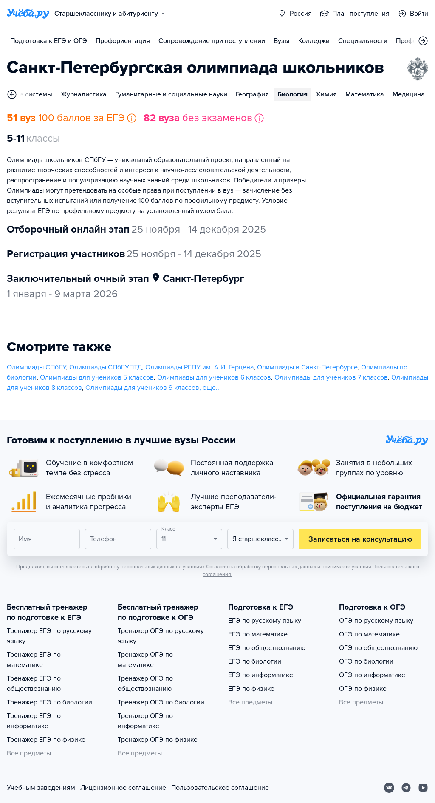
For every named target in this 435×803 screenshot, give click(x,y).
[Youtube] (423, 788)
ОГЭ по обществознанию (378, 648)
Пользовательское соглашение (220, 787)
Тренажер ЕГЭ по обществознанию (34, 683)
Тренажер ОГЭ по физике (158, 739)
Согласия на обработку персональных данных (261, 567)
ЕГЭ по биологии (254, 661)
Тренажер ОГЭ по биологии (161, 702)
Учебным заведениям (41, 787)
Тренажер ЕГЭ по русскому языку (49, 636)
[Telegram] (406, 788)
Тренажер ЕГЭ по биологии (49, 702)
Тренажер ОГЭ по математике (145, 659)
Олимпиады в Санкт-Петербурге (307, 367)
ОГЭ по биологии (366, 661)
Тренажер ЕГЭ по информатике (34, 721)
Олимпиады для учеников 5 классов (97, 377)
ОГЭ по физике (363, 688)
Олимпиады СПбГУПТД (105, 367)
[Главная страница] (28, 14)
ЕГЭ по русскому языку (264, 620)
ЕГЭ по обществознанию (266, 648)
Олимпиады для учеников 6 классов (214, 377)
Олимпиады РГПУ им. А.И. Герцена (199, 367)
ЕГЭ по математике (258, 634)
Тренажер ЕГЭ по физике (46, 739)
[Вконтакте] (389, 788)
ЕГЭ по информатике (260, 675)
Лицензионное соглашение (123, 787)
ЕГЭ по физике (251, 688)
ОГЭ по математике (369, 634)
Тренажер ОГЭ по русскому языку (161, 636)
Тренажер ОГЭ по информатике (145, 721)
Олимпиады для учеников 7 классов (331, 377)
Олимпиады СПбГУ (36, 367)
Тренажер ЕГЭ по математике (34, 659)
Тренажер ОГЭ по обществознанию (145, 683)
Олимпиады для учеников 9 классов (142, 387)
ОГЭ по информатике (372, 675)
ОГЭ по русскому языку (376, 620)
